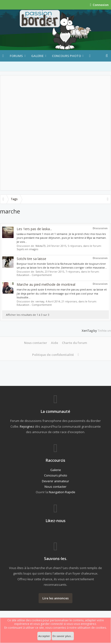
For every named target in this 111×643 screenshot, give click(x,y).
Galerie (37, 56)
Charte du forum (74, 343)
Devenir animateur (55, 481)
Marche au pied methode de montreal (46, 284)
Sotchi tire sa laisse (31, 258)
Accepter (44, 636)
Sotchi (39, 271)
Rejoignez (27, 426)
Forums (16, 56)
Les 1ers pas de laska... (34, 229)
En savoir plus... (63, 636)
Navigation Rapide (62, 492)
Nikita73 (40, 246)
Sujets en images (27, 249)
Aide (54, 343)
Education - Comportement (34, 275)
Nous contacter (35, 343)
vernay (39, 301)
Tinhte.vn (104, 330)
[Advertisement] (55, 132)
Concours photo (66, 56)
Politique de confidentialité (53, 355)
